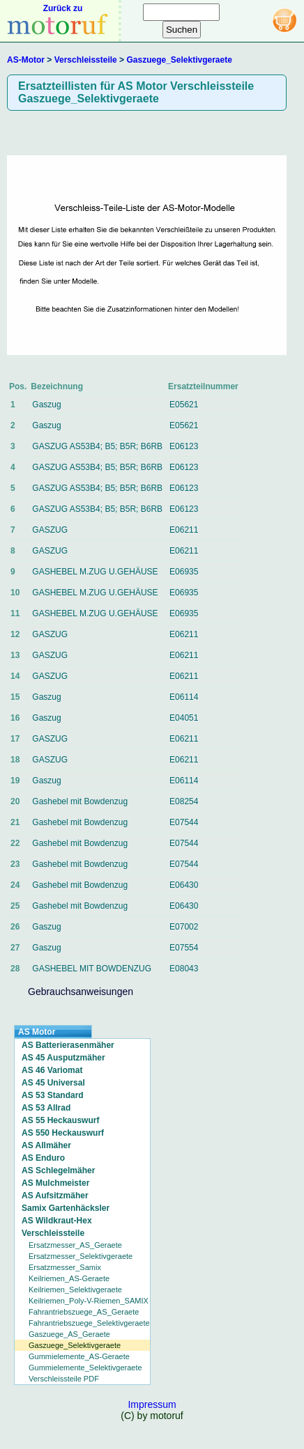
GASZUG (50, 530)
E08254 (183, 801)
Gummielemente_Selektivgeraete (85, 1367)
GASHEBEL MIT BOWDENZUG (91, 968)
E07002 (183, 927)
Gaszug (46, 404)
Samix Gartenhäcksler (65, 1208)
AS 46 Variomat (52, 1070)
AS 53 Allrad (46, 1108)
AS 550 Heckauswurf (63, 1133)
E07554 (183, 948)
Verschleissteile (85, 60)
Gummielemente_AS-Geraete (79, 1356)
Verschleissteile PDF (64, 1378)
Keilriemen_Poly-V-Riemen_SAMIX (89, 1301)
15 (15, 697)
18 (15, 760)
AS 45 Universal (53, 1083)
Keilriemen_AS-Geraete (69, 1278)
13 (15, 655)
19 (15, 780)
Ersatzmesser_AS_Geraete (75, 1245)
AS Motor (36, 1032)
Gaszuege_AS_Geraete (69, 1334)
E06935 (183, 572)
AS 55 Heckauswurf (60, 1120)
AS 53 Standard (53, 1095)
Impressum (152, 1404)
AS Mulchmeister (55, 1183)
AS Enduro (43, 1158)
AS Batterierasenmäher (68, 1045)
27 (15, 948)
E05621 (183, 404)
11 (15, 613)
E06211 (183, 530)
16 (15, 718)
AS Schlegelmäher (58, 1170)
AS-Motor (26, 60)
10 (15, 592)
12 (15, 634)
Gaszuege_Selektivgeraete (178, 60)
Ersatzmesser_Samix (65, 1267)
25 (15, 906)
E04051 (183, 718)
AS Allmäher (46, 1145)
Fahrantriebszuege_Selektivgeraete (89, 1323)
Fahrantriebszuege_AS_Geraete (84, 1312)
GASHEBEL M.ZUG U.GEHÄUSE (95, 572)
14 (15, 676)
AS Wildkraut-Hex (57, 1220)
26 (15, 927)
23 (15, 864)
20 (15, 801)
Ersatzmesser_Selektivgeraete (80, 1256)
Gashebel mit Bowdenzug (80, 801)
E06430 (183, 885)
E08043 (183, 968)
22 (15, 843)
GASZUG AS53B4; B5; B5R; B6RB (97, 446)
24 (15, 885)
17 (15, 739)
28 (15, 968)
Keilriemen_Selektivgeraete (75, 1289)
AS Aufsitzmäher (55, 1195)
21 (15, 822)
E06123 (183, 446)
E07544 (183, 822)
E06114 (183, 697)
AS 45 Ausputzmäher (63, 1058)
